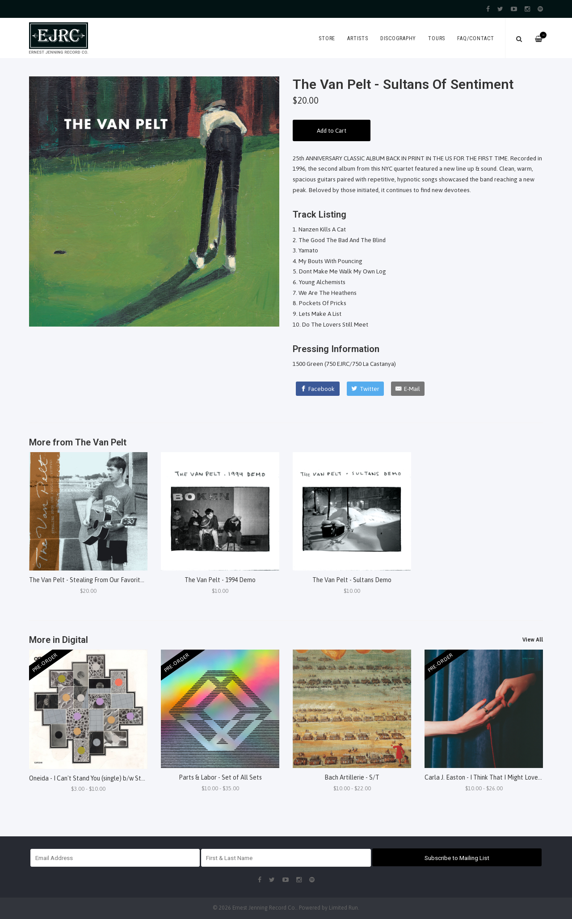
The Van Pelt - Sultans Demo (351, 579)
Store (327, 38)
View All (532, 640)
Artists (357, 38)
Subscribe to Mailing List (457, 857)
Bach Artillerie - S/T (351, 777)
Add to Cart (331, 130)
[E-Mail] (408, 389)
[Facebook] (318, 389)
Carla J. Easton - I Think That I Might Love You (487, 777)
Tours (436, 38)
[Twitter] (365, 389)
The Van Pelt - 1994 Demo (220, 579)
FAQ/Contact (475, 38)
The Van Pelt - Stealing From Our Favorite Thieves (98, 579)
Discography (398, 38)
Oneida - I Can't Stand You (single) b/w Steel (89, 778)
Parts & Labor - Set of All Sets (220, 777)
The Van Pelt (100, 442)
